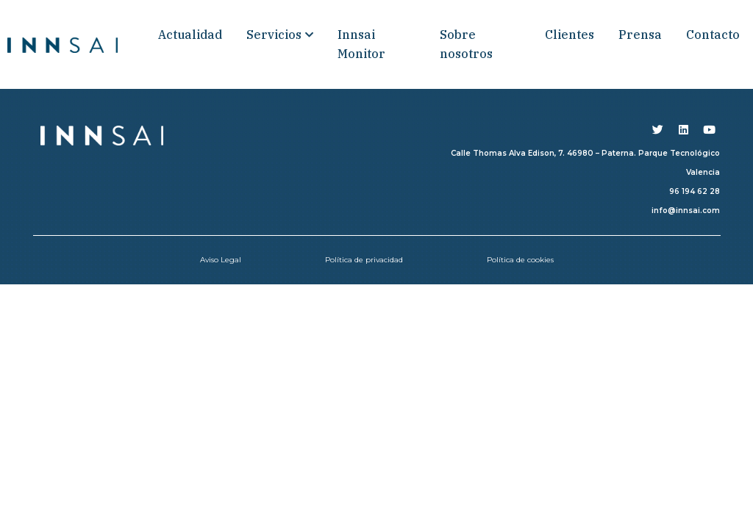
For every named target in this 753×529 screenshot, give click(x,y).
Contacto (713, 34)
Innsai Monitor (361, 44)
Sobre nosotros (466, 44)
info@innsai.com (686, 210)
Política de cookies (520, 259)
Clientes (569, 34)
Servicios (279, 34)
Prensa (640, 34)
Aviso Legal (220, 259)
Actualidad (190, 34)
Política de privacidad (364, 259)
